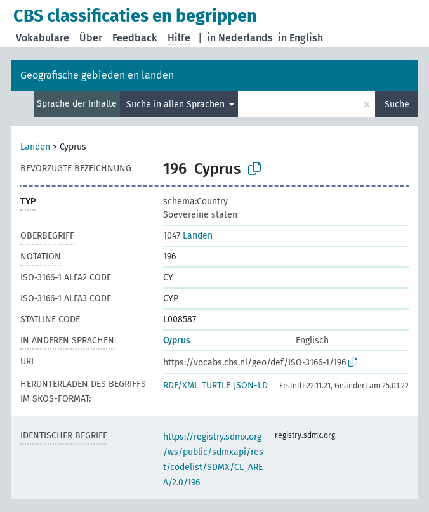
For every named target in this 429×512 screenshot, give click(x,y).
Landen (35, 146)
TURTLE (216, 385)
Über (90, 38)
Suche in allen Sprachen (176, 104)
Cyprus (176, 340)
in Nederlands (240, 38)
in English (300, 38)
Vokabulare (42, 38)
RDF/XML (181, 385)
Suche (397, 104)
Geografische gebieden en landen (97, 75)
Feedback (134, 38)
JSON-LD (251, 385)
